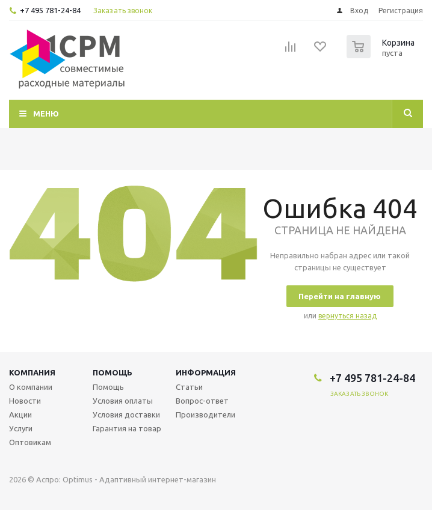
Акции (20, 414)
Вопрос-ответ (202, 400)
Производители (205, 414)
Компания (32, 372)
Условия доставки (126, 414)
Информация (206, 372)
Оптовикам (30, 442)
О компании (30, 387)
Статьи (189, 387)
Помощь (112, 372)
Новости (25, 400)
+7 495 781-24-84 (50, 10)
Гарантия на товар (127, 428)
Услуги (20, 428)
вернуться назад (347, 316)
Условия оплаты (123, 400)
